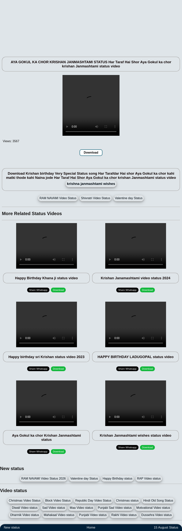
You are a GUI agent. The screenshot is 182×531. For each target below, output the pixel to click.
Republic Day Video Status (93, 500)
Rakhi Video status (124, 515)
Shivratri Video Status (95, 198)
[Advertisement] (91, 26)
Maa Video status (81, 507)
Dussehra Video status (156, 515)
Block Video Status (58, 500)
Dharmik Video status (24, 515)
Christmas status (127, 500)
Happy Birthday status (117, 478)
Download (91, 152)
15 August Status (166, 527)
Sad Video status (53, 507)
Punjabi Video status (93, 515)
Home (91, 527)
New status (12, 527)
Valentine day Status (128, 198)
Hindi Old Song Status (158, 500)
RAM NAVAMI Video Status (58, 198)
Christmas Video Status (24, 500)
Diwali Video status (25, 507)
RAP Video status (149, 478)
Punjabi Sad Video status (115, 507)
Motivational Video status (153, 507)
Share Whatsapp (38, 290)
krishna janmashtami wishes (91, 184)
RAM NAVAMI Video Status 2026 (43, 478)
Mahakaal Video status (59, 515)
